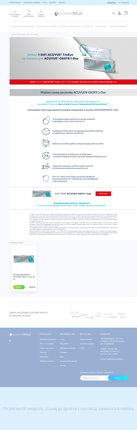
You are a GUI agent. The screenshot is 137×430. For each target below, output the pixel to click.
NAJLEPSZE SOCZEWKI (32, 2)
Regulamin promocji (67, 348)
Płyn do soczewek (46, 344)
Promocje (43, 352)
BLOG (45, 2)
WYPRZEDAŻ (101, 26)
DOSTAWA (52, 2)
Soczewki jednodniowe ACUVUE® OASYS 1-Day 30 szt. (24, 277)
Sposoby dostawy (87, 344)
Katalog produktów (47, 361)
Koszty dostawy (86, 339)
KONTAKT (62, 2)
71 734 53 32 (124, 3)
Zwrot (82, 348)
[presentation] (111, 386)
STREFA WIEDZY (15, 2)
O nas (62, 339)
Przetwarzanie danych (68, 361)
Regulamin (64, 344)
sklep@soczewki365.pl (114, 359)
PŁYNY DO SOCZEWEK (47, 26)
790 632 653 (112, 349)
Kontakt (63, 365)
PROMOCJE (87, 26)
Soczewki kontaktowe (48, 339)
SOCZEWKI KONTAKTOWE (22, 26)
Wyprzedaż (44, 357)
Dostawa (63, 352)
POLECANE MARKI (118, 26)
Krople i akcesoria (46, 348)
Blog (61, 357)
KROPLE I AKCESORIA (70, 26)
